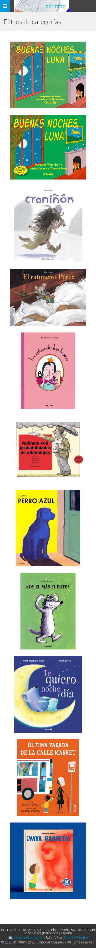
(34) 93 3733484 (75, 937)
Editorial (45, 6)
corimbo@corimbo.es (28, 937)
